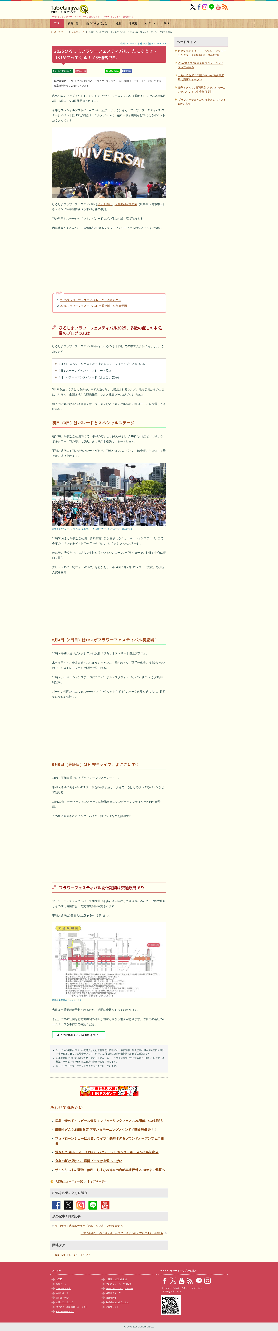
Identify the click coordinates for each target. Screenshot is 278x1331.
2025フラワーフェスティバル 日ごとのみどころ (90, 300)
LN (63, 1254)
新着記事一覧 (62, 1293)
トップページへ (97, 1181)
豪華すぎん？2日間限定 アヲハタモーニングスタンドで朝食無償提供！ (106, 1129)
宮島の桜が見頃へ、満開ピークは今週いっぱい (88, 1161)
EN (57, 1254)
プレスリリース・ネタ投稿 (118, 1284)
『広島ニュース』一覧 (68, 1181)
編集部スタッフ (113, 1293)
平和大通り (105, 204)
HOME (59, 1279)
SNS (166, 23)
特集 (118, 23)
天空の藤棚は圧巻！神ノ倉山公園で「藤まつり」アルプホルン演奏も (122, 1233)
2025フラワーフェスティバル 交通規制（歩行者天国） (95, 305)
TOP (57, 23)
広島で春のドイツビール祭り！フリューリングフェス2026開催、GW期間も (109, 1121)
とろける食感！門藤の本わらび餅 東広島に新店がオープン (201, 77)
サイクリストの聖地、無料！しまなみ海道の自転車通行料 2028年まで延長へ (110, 1170)
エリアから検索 (63, 1288)
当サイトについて (114, 1288)
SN (75, 1254)
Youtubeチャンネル (65, 1311)
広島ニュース (80, 71)
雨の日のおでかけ (97, 23)
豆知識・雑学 (62, 1297)
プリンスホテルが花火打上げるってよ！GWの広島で (202, 101)
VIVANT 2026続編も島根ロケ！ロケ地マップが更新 (200, 65)
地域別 (133, 23)
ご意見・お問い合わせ (116, 1279)
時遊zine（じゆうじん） (117, 1302)
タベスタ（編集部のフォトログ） (72, 1307)
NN (69, 1254)
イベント (150, 23)
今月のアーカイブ (64, 1302)
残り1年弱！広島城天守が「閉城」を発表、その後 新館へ (88, 1225)
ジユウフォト (112, 1307)
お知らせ (73, 1000)
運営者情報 (111, 1297)
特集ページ (61, 1284)
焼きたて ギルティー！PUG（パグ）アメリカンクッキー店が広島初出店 (107, 1152)
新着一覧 (73, 23)
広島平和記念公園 (126, 204)
